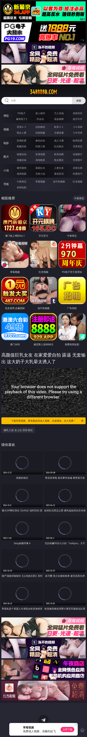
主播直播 (59, 132)
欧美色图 (59, 154)
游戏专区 (77, 113)
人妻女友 (59, 167)
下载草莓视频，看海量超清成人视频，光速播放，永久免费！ (47, 421)
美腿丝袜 (21, 160)
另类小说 (40, 173)
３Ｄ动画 (77, 126)
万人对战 (59, 113)
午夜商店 (21, 181)
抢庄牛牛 (77, 119)
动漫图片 (77, 154)
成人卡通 (59, 140)
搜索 (78, 100)
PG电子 (21, 113)
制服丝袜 (21, 146)
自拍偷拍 (40, 126)
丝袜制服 (40, 132)
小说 (6, 170)
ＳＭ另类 (77, 132)
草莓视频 (40, 181)
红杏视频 (77, 181)
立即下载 (67, 729)
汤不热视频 (59, 181)
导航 (6, 184)
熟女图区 (59, 160)
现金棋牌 (59, 119)
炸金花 (40, 119)
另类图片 (77, 160)
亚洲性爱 (21, 140)
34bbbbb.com (43, 91)
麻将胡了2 (21, 119)
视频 (6, 129)
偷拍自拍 (40, 140)
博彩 (6, 116)
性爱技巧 (77, 173)
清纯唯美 (40, 160)
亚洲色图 (40, 154)
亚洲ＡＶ (21, 126)
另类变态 (77, 146)
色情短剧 (21, 187)
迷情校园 (21, 173)
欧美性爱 (77, 140)
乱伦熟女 (59, 146)
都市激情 (21, 167)
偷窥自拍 (21, 154)
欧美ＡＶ (59, 126)
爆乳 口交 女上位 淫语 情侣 (18, 430)
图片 (6, 157)
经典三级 (40, 146)
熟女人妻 (21, 132)
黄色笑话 (59, 173)
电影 (6, 143)
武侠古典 (77, 167)
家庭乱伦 (40, 167)
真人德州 (40, 113)
